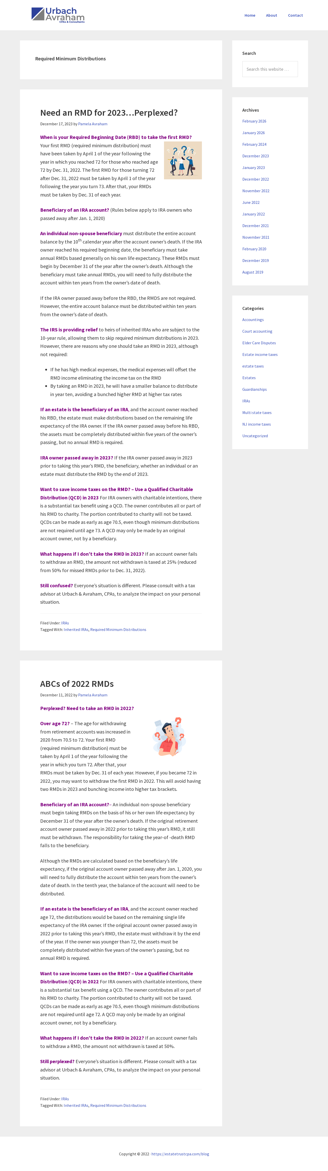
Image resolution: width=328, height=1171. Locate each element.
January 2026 (253, 132)
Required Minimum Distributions (118, 629)
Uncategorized (255, 435)
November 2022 (255, 190)
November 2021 (255, 237)
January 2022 (253, 213)
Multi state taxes (257, 412)
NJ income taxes (256, 424)
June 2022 (251, 202)
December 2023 (255, 155)
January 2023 (253, 167)
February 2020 (254, 248)
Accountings (253, 319)
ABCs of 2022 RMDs (77, 683)
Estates (249, 377)
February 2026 (254, 121)
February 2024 (254, 144)
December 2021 (255, 225)
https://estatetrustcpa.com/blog (180, 1153)
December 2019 (255, 260)
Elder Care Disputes (259, 342)
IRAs (65, 622)
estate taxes (253, 366)
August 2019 (252, 272)
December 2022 (255, 179)
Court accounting (257, 331)
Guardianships (254, 389)
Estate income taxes (260, 354)
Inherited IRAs (76, 629)
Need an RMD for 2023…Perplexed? (109, 112)
